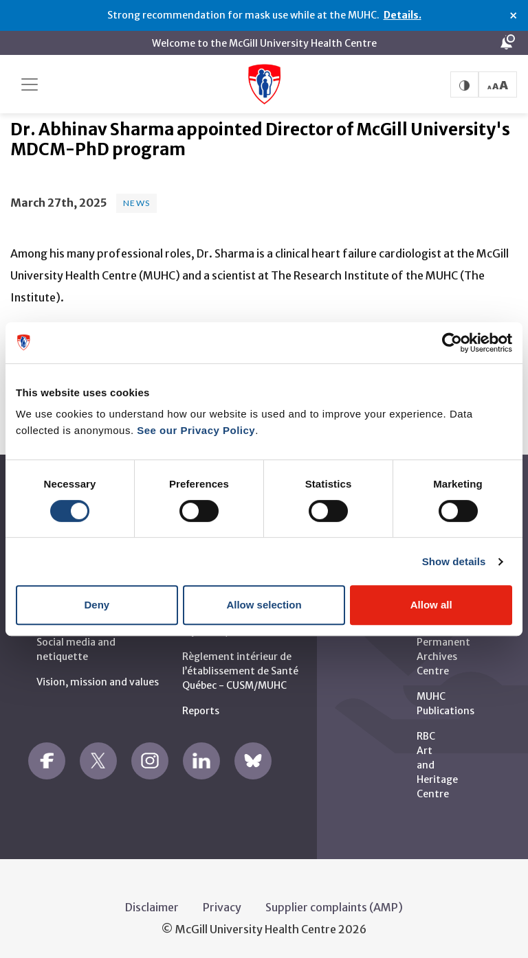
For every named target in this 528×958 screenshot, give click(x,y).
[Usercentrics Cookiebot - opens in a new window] (452, 342)
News (136, 200)
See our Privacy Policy (196, 430)
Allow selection (263, 605)
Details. (402, 15)
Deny (96, 605)
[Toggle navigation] (29, 84)
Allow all (431, 605)
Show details (454, 561)
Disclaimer (152, 904)
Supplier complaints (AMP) (334, 904)
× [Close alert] (513, 16)
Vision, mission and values (97, 678)
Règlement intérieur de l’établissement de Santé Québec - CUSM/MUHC (240, 667)
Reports (200, 707)
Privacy (222, 904)
